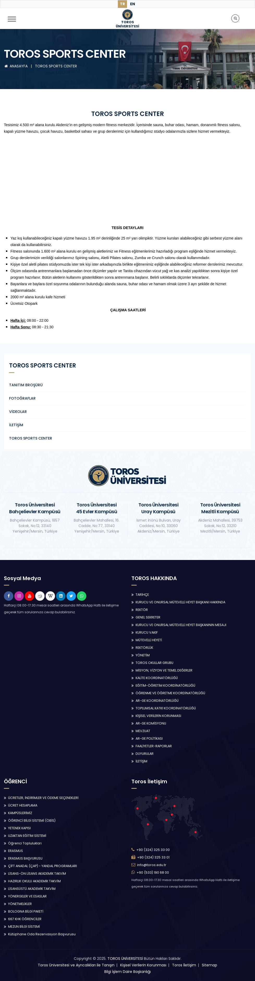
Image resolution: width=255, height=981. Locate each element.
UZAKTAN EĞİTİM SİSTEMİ (27, 835)
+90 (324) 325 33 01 (153, 857)
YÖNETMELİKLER (20, 904)
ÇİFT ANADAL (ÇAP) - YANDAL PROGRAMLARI (42, 866)
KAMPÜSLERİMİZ (20, 813)
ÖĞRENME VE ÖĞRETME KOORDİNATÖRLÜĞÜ (170, 693)
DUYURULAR (145, 753)
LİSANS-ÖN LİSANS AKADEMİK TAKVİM (37, 873)
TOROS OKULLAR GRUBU (154, 663)
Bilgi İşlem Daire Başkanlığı (127, 971)
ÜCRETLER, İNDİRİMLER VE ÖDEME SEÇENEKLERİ (43, 798)
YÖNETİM (143, 655)
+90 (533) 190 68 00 (153, 872)
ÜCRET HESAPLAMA (22, 805)
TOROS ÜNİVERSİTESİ (125, 958)
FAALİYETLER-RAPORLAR (154, 746)
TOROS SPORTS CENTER (56, 66)
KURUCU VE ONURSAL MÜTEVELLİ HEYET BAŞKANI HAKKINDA (180, 602)
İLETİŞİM (16, 425)
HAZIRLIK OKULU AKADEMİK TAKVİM (34, 881)
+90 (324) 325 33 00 (153, 850)
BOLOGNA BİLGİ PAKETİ (25, 911)
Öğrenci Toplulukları (25, 843)
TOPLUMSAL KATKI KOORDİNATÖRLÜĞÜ (166, 708)
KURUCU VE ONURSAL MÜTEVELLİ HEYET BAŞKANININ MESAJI (181, 625)
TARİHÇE (142, 594)
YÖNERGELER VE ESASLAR (27, 896)
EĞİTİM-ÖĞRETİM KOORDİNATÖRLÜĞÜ (165, 685)
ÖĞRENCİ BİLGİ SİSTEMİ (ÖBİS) (32, 820)
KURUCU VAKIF (147, 632)
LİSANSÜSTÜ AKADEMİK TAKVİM (32, 888)
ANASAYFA (16, 66)
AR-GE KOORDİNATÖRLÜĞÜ (157, 700)
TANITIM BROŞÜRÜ (26, 385)
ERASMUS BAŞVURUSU (25, 858)
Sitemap (209, 965)
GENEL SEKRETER (148, 617)
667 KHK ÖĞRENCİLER (24, 919)
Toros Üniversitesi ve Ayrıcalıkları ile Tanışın (76, 965)
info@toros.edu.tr (151, 865)
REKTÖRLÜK (144, 647)
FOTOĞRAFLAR (22, 398)
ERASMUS (15, 851)
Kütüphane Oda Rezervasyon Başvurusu (42, 934)
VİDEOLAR (18, 411)
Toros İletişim (184, 965)
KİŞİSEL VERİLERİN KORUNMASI (158, 716)
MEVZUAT (143, 731)
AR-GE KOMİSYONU (151, 723)
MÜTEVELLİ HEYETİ (149, 640)
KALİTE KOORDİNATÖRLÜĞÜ (157, 678)
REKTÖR (142, 610)
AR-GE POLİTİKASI (149, 738)
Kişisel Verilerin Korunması (143, 965)
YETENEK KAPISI (19, 828)
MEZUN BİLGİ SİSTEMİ (24, 926)
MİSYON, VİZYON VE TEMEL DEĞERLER (164, 670)
